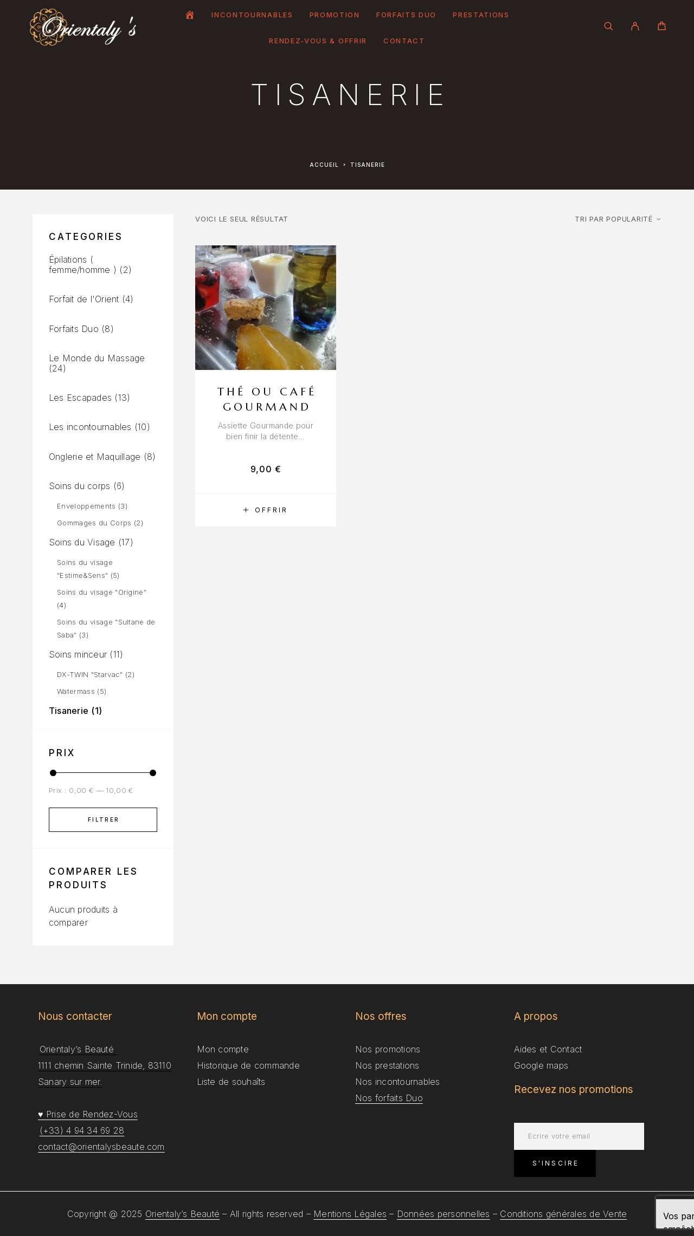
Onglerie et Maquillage (94, 456)
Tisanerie (68, 710)
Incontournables (252, 14)
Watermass (76, 691)
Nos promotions (387, 1049)
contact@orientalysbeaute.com (101, 1146)
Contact (404, 40)
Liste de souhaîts (231, 1081)
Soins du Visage (82, 542)
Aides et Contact (548, 1049)
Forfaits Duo (406, 14)
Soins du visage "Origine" (101, 592)
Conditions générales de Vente (563, 1213)
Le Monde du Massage (97, 358)
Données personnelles (443, 1213)
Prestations (481, 14)
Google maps (541, 1065)
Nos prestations (387, 1065)
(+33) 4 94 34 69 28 (82, 1130)
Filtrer (104, 819)
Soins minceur (78, 654)
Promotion (335, 14)
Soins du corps (79, 485)
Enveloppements (86, 506)
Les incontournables (90, 426)
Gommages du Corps (94, 522)
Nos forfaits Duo (389, 1097)
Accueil (324, 164)
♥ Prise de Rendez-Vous (88, 1114)
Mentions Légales (350, 1213)
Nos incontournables (397, 1081)
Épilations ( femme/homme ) (83, 264)
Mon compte (223, 1049)
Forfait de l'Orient (84, 299)
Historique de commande (248, 1065)
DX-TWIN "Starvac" (90, 674)
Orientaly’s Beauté (182, 1213)
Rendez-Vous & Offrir (318, 40)
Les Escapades (80, 397)
